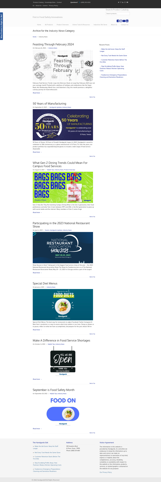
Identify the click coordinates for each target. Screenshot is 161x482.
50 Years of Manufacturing (49, 103)
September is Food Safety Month (53, 390)
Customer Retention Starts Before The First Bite (113, 61)
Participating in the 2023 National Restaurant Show (61, 224)
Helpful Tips (50, 170)
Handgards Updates (55, 107)
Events (47, 230)
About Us (39, 5)
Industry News (52, 48)
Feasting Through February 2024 (53, 44)
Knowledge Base (50, 2)
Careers (45, 5)
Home (34, 37)
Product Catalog (38, 2)
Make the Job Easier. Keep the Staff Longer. (112, 50)
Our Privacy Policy (106, 472)
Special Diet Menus (45, 283)
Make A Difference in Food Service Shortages (61, 340)
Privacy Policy (53, 5)
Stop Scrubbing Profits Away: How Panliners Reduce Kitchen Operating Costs (112, 68)
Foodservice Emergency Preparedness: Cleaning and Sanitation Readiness (113, 76)
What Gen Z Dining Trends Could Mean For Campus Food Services (60, 164)
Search (128, 13)
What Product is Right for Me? (1, 26)
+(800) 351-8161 (85, 2)
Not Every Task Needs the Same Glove (114, 55)
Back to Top (92, 97)
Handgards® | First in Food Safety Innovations (48, 12)
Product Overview (69, 170)
